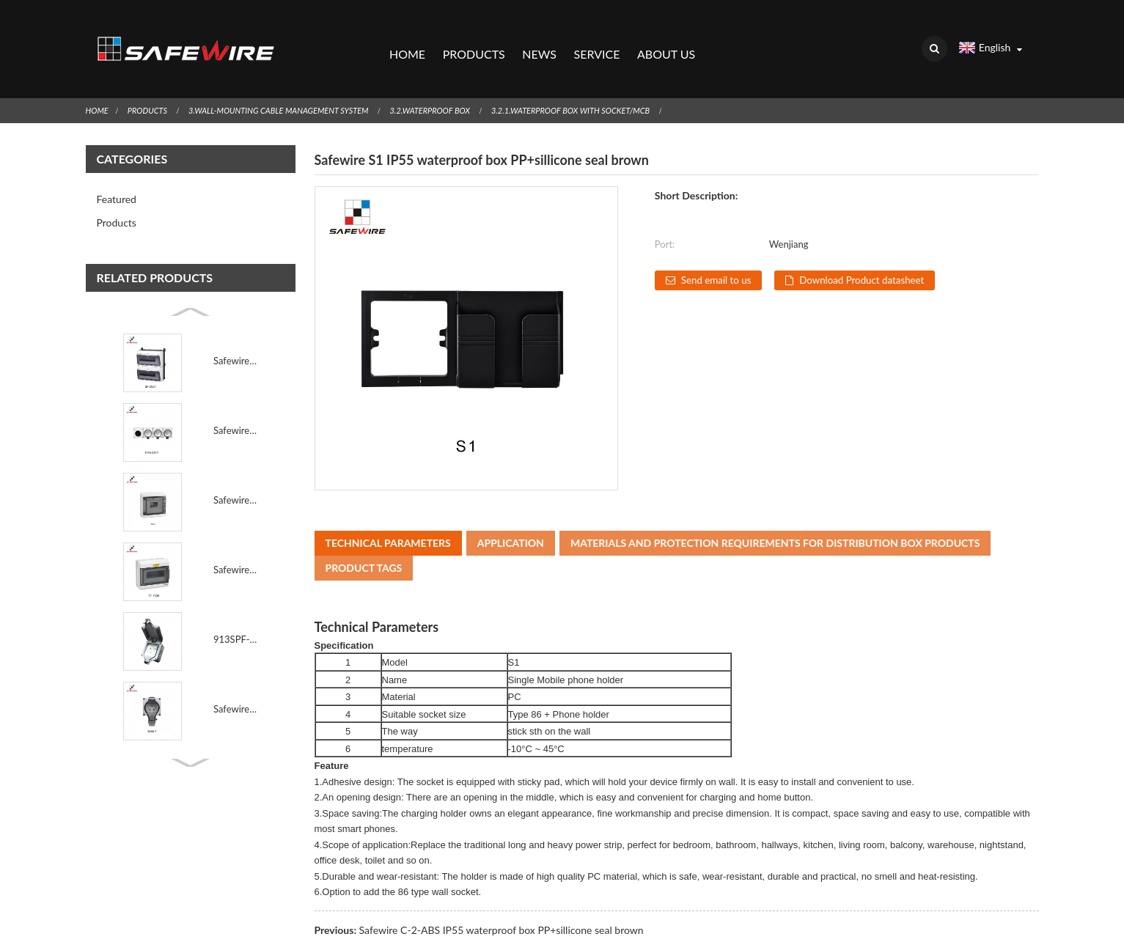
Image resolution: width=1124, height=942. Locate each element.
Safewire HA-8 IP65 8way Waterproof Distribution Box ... (235, 473)
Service (596, 41)
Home (407, 41)
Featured (116, 172)
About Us (666, 41)
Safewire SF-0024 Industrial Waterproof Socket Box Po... (235, 333)
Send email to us (719, 252)
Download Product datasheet (875, 252)
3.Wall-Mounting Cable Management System (293, 83)
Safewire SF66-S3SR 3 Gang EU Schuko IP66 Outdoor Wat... (235, 403)
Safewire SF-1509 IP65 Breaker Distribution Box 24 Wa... (235, 542)
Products (473, 41)
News (539, 41)
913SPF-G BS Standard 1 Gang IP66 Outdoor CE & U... (235, 612)
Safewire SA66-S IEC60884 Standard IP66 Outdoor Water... (235, 682)
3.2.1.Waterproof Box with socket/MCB (610, 83)
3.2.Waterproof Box (458, 83)
